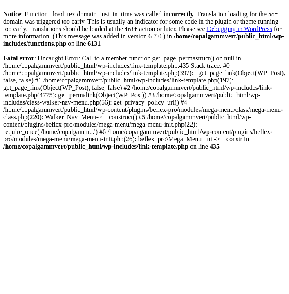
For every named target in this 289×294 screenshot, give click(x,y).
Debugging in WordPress (239, 28)
